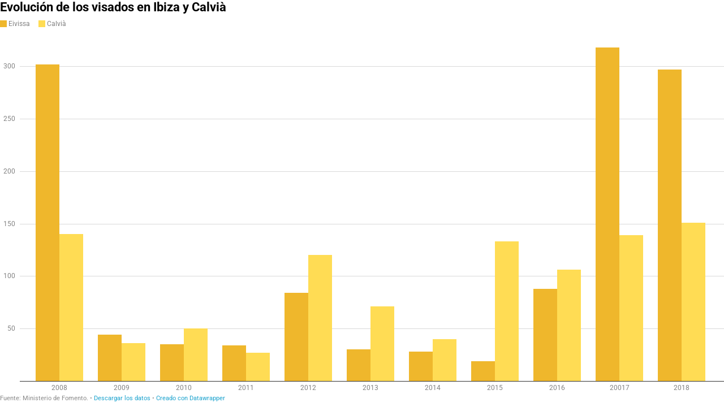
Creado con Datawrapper (190, 398)
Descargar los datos (122, 398)
